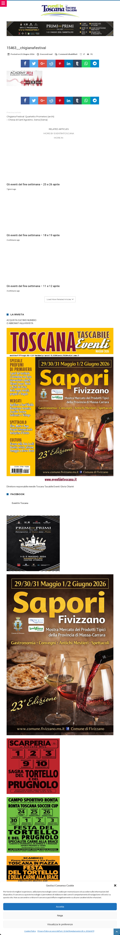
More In (59, 137)
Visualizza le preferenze (60, 924)
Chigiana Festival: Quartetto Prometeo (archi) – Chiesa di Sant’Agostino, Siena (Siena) (31, 116)
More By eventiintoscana (58, 133)
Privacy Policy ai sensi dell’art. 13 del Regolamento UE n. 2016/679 (66, 931)
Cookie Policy (30, 931)
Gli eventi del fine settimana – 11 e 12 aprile (29, 240)
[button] (115, 885)
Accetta (60, 906)
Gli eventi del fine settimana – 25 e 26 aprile (29, 186)
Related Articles (59, 129)
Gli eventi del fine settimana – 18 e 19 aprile (84, 186)
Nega (60, 915)
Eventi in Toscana (20, 459)
